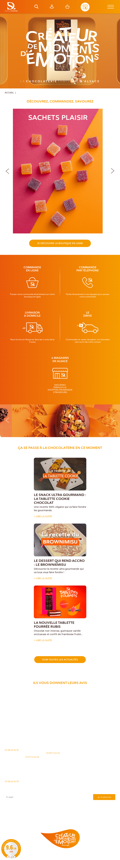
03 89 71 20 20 (53, 753)
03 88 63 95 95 (12, 750)
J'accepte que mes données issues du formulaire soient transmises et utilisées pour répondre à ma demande (60, 808)
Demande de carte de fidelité (99, 817)
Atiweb (54, 858)
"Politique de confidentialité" (71, 813)
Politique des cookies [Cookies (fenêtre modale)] (80, 855)
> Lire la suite (43, 516)
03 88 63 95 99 (12, 781)
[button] (112, 170)
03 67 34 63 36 (32, 757)
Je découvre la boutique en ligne (60, 243)
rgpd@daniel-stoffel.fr (96, 811)
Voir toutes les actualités (60, 659)
